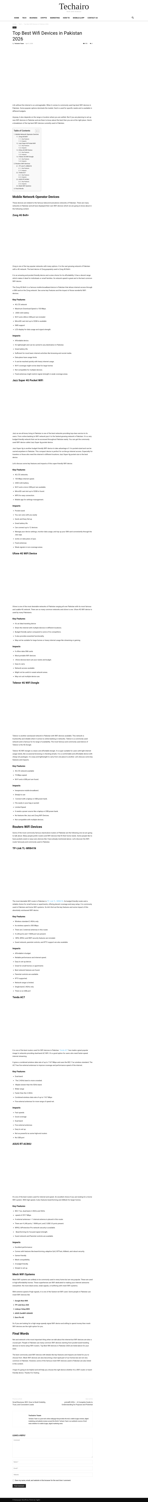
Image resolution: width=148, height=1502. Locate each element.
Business (33, 18)
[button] (133, 18)
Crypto (44, 18)
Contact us (93, 18)
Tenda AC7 (22, 172)
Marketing (55, 18)
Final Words (19, 188)
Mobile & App (78, 18)
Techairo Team (19, 43)
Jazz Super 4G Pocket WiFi (27, 143)
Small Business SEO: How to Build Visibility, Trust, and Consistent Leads (29, 1403)
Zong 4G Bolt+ (23, 137)
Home (16, 18)
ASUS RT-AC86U (24, 179)
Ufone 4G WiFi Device (25, 150)
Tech (24, 18)
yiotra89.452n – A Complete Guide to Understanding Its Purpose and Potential (77, 1403)
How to (66, 18)
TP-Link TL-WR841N (25, 166)
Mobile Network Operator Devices (27, 134)
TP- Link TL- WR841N (55, 901)
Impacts (24, 141)
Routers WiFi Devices (23, 163)
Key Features (25, 139)
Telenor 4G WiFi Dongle (26, 157)
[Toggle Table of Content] (36, 131)
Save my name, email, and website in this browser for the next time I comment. (43, 1480)
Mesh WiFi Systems (25, 186)
